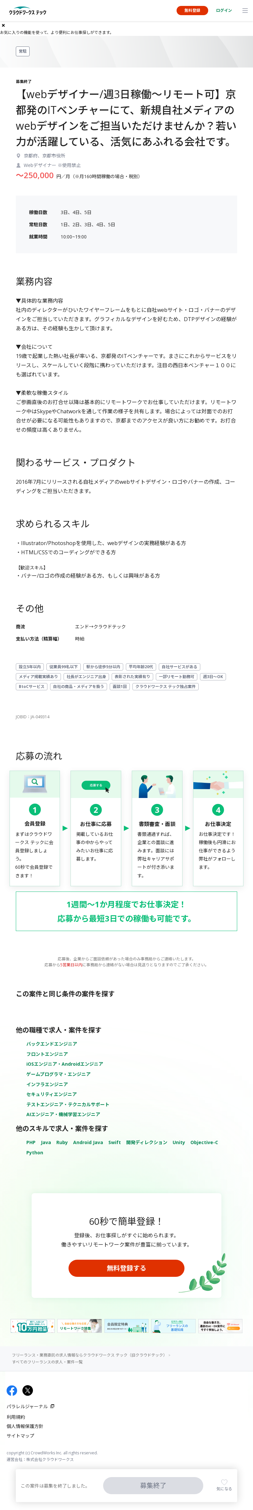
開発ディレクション (146, 1142)
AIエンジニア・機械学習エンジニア (63, 1114)
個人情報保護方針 (25, 1426)
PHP (31, 1142)
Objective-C (204, 1142)
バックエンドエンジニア (51, 1044)
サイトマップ (20, 1436)
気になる (224, 1489)
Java (46, 1142)
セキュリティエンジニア (51, 1094)
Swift (114, 1142)
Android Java (88, 1142)
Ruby (62, 1142)
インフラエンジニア (47, 1084)
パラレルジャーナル (27, 1406)
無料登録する (126, 1268)
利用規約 (16, 1417)
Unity (179, 1142)
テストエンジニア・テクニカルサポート (67, 1104)
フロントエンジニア (47, 1054)
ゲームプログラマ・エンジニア (58, 1074)
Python (34, 1152)
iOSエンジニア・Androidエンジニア (64, 1064)
